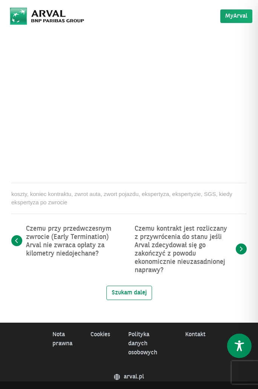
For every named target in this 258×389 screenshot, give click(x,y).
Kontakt (195, 335)
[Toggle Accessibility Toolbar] (239, 346)
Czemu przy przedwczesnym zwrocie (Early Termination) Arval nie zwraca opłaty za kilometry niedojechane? (68, 241)
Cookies (100, 335)
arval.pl (129, 377)
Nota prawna (62, 339)
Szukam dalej (129, 293)
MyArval (236, 16)
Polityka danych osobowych (142, 344)
